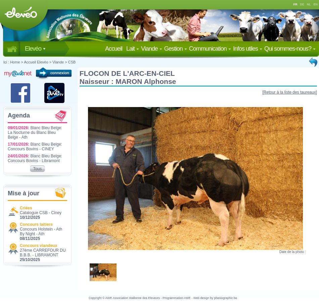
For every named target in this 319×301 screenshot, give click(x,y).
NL (309, 4)
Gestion (175, 48)
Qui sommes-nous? (290, 48)
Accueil (115, 48)
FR (295, 4)
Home (15, 62)
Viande (151, 48)
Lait (132, 48)
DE (302, 4)
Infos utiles (247, 48)
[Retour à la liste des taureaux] (289, 92)
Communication (210, 48)
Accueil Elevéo (36, 62)
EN (316, 4)
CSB (72, 62)
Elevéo (35, 48)
